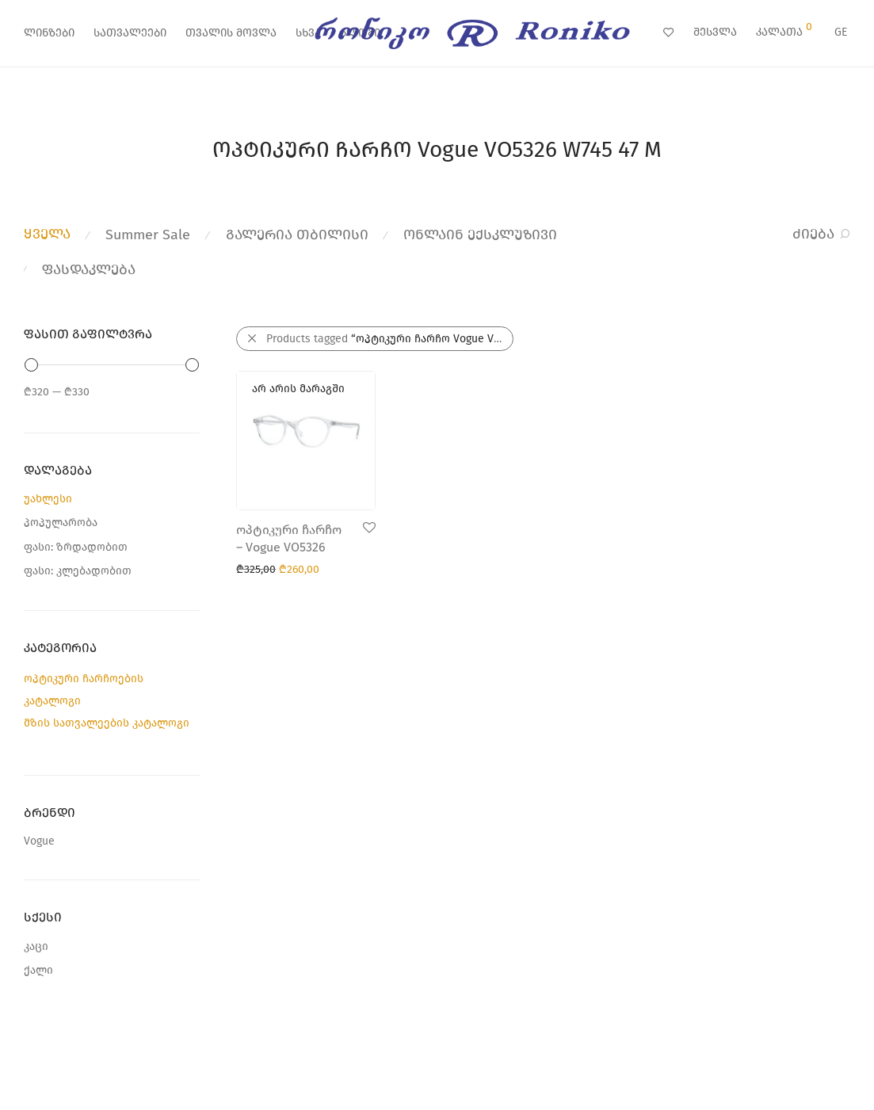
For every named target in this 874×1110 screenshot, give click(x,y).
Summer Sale (147, 234)
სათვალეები (130, 33)
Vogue (39, 841)
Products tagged (389, 338)
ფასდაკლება (88, 269)
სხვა (308, 33)
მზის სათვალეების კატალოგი (106, 723)
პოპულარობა (60, 522)
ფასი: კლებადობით (78, 571)
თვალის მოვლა (231, 33)
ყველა (47, 233)
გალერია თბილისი (297, 234)
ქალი (38, 970)
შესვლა (715, 32)
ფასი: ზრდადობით (76, 547)
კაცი (36, 946)
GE (840, 32)
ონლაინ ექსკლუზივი (480, 234)
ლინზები (49, 33)
